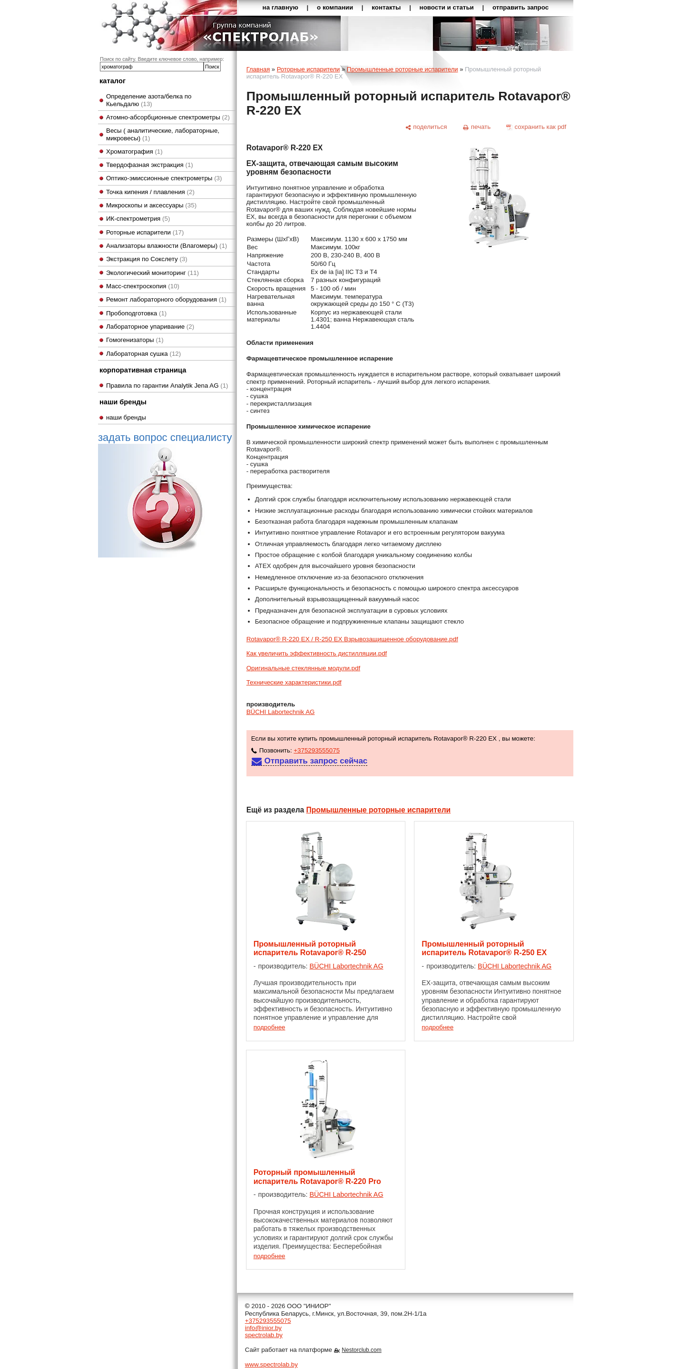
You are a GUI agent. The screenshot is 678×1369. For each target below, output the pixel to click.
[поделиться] (426, 127)
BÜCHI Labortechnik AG (280, 711)
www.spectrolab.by (271, 1364)
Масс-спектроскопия (142, 286)
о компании (335, 7)
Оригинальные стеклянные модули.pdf (303, 668)
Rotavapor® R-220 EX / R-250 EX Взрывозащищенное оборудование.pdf (352, 639)
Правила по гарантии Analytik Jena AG (167, 385)
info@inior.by (263, 1327)
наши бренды (126, 417)
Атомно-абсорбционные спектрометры (168, 117)
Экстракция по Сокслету (146, 259)
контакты (386, 7)
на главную (280, 7)
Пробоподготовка (136, 313)
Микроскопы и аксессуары (151, 205)
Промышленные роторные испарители (402, 69)
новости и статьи (447, 7)
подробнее (269, 1027)
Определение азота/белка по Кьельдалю (149, 100)
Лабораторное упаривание (150, 326)
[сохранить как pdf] (536, 127)
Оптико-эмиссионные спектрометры (164, 178)
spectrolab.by (264, 1335)
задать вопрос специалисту (165, 494)
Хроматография (134, 151)
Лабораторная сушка (143, 353)
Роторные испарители (145, 232)
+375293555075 (317, 750)
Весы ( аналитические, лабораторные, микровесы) (162, 134)
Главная (258, 69)
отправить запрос (520, 7)
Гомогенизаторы (135, 339)
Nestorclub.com (361, 1350)
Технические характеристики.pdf (294, 682)
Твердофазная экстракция (149, 164)
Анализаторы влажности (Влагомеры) (166, 245)
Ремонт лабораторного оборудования (166, 299)
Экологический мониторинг (152, 272)
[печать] (477, 127)
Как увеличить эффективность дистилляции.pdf (316, 653)
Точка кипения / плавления (150, 192)
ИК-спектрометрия (138, 218)
